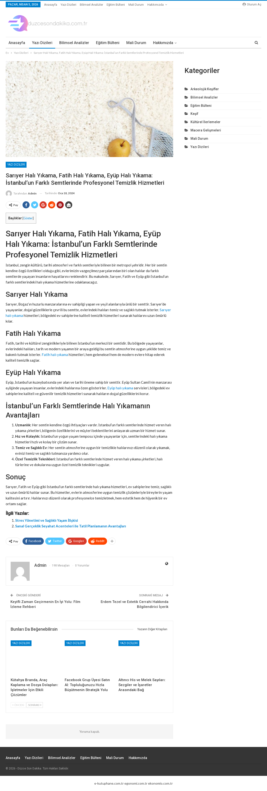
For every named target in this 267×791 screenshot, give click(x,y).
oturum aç (252, 4)
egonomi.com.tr (135, 783)
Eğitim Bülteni (116, 4)
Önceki (18, 704)
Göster (28, 218)
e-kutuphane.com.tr (109, 783)
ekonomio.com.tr (160, 783)
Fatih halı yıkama (55, 354)
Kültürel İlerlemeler (205, 122)
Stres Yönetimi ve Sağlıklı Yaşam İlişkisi (46, 520)
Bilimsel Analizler (91, 4)
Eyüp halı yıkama (120, 388)
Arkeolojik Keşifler (204, 89)
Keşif (194, 114)
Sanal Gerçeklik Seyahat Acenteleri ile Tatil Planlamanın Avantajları (70, 526)
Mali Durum (136, 4)
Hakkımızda (155, 4)
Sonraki (34, 704)
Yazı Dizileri (68, 4)
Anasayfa (50, 4)
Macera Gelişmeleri (205, 130)
